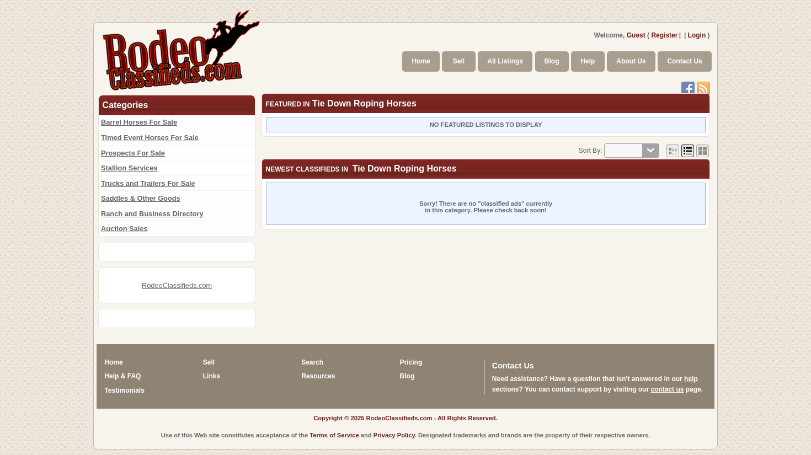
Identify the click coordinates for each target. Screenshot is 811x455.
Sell (459, 61)
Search (312, 362)
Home (421, 61)
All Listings (505, 61)
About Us (630, 61)
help (691, 379)
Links (211, 376)
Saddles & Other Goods (140, 198)
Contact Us (684, 61)
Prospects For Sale (133, 153)
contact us (667, 389)
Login (697, 35)
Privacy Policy (394, 435)
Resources (318, 376)
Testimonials (124, 390)
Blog (552, 61)
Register (664, 35)
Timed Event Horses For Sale (150, 137)
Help (587, 61)
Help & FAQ (122, 376)
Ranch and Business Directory (152, 214)
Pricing (411, 362)
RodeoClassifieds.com (177, 285)
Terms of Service (334, 435)
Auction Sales (124, 228)
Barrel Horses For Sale (139, 122)
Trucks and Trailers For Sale (148, 183)
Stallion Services (129, 168)
